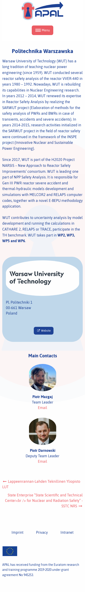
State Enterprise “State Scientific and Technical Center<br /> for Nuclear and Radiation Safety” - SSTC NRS (44, 500)
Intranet (67, 532)
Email (42, 408)
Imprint (17, 532)
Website (43, 330)
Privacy (42, 532)
